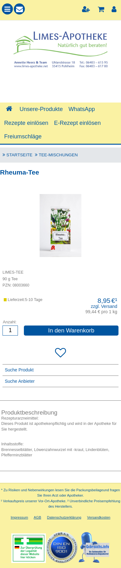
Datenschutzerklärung (64, 517)
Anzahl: (9, 321)
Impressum (19, 517)
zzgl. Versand (104, 306)
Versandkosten (98, 517)
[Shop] (9, 109)
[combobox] (60, 86)
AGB (37, 517)
